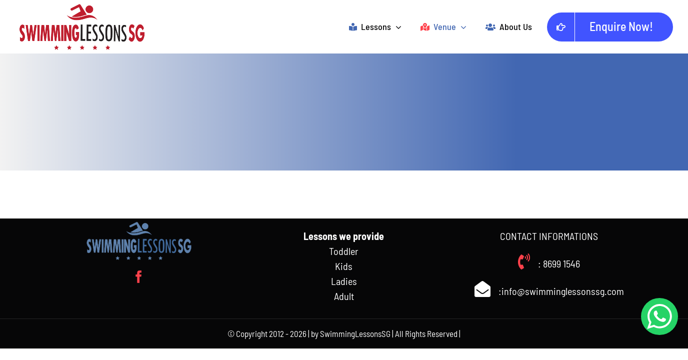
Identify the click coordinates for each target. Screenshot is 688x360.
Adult (344, 296)
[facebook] (138, 276)
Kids (343, 266)
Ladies (344, 281)
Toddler (343, 251)
